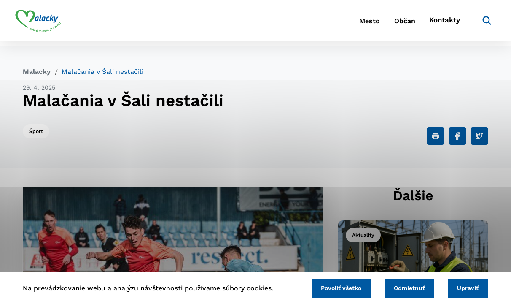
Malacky (37, 72)
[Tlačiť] (435, 136)
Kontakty (435, 23)
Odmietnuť (404, 287)
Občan (388, 23)
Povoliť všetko (333, 287)
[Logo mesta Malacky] (46, 23)
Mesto (346, 23)
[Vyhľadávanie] (475, 23)
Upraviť (466, 287)
